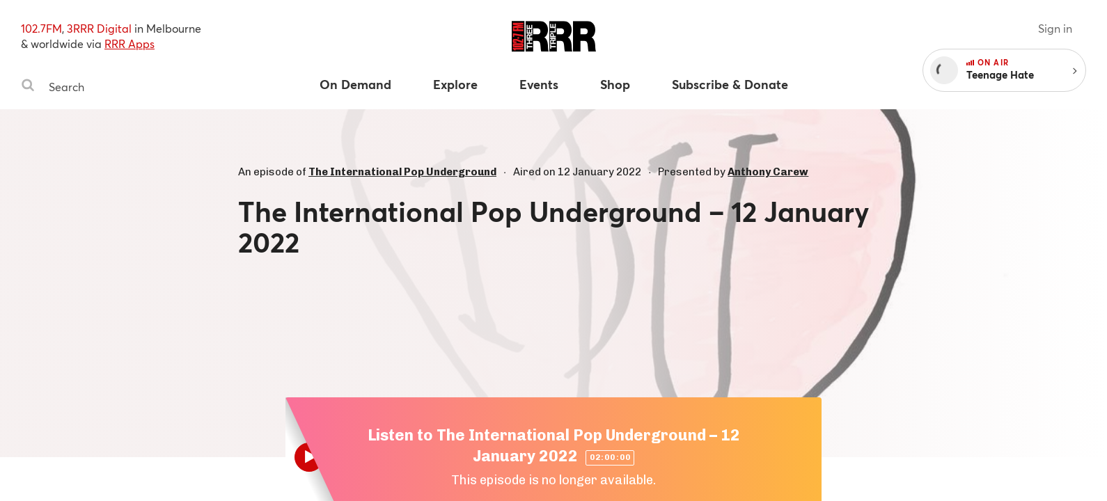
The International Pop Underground (402, 172)
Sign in (1055, 28)
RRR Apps (129, 43)
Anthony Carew (768, 172)
